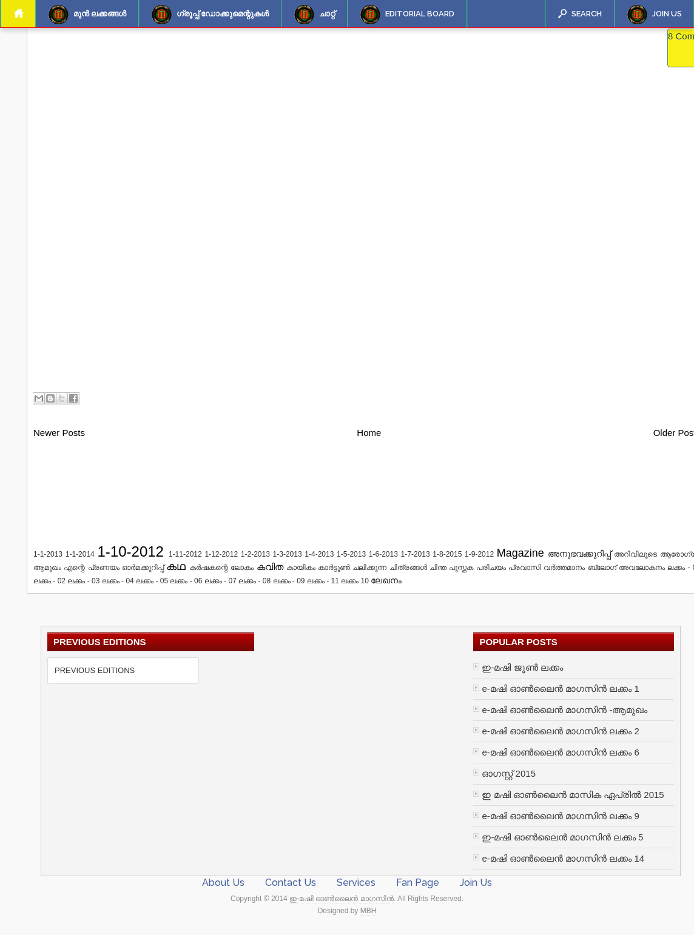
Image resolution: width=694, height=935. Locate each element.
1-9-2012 (479, 554)
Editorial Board (407, 14)
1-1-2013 (47, 554)
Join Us (654, 14)
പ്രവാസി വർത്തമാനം (546, 567)
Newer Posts (59, 432)
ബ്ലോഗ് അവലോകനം (626, 567)
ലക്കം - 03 (83, 581)
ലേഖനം (386, 580)
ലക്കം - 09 (289, 581)
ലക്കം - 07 (220, 581)
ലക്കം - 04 (118, 581)
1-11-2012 (185, 554)
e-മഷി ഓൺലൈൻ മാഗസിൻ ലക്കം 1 (560, 688)
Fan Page (417, 882)
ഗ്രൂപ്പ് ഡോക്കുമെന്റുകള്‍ (210, 14)
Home (369, 432)
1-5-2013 (351, 554)
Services (356, 882)
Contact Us (290, 882)
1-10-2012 (131, 551)
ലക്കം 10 (355, 581)
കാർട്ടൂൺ (334, 567)
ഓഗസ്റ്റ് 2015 (509, 773)
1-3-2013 (287, 554)
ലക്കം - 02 (49, 581)
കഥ (176, 566)
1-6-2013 (383, 554)
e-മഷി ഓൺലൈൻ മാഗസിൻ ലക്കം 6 (560, 752)
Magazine (520, 553)
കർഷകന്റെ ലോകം (221, 567)
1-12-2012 (221, 554)
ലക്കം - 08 (254, 581)
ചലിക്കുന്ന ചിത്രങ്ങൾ (389, 567)
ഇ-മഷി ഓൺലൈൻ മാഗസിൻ (341, 898)
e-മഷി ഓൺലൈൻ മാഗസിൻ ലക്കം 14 (563, 858)
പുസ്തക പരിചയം (477, 567)
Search (580, 13)
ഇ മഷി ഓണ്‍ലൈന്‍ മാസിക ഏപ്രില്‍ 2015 (573, 794)
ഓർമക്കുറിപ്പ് (143, 567)
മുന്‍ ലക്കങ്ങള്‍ (87, 14)
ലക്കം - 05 (152, 581)
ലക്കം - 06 (186, 581)
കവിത (270, 566)
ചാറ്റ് (314, 14)
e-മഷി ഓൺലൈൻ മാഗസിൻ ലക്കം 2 (560, 731)
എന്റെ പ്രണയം (91, 567)
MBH (368, 911)
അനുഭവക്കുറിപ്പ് (579, 553)
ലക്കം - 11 (323, 581)
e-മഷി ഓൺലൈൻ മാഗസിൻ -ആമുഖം (564, 710)
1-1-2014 (80, 554)
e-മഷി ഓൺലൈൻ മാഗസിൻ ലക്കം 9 (560, 816)
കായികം (300, 567)
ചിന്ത (438, 567)
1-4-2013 (319, 554)
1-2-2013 (255, 554)
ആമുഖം (47, 567)
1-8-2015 (447, 554)
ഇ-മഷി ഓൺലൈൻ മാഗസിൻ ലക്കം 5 (562, 837)
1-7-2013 (415, 554)
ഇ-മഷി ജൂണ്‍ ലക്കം (522, 667)
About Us (223, 882)
